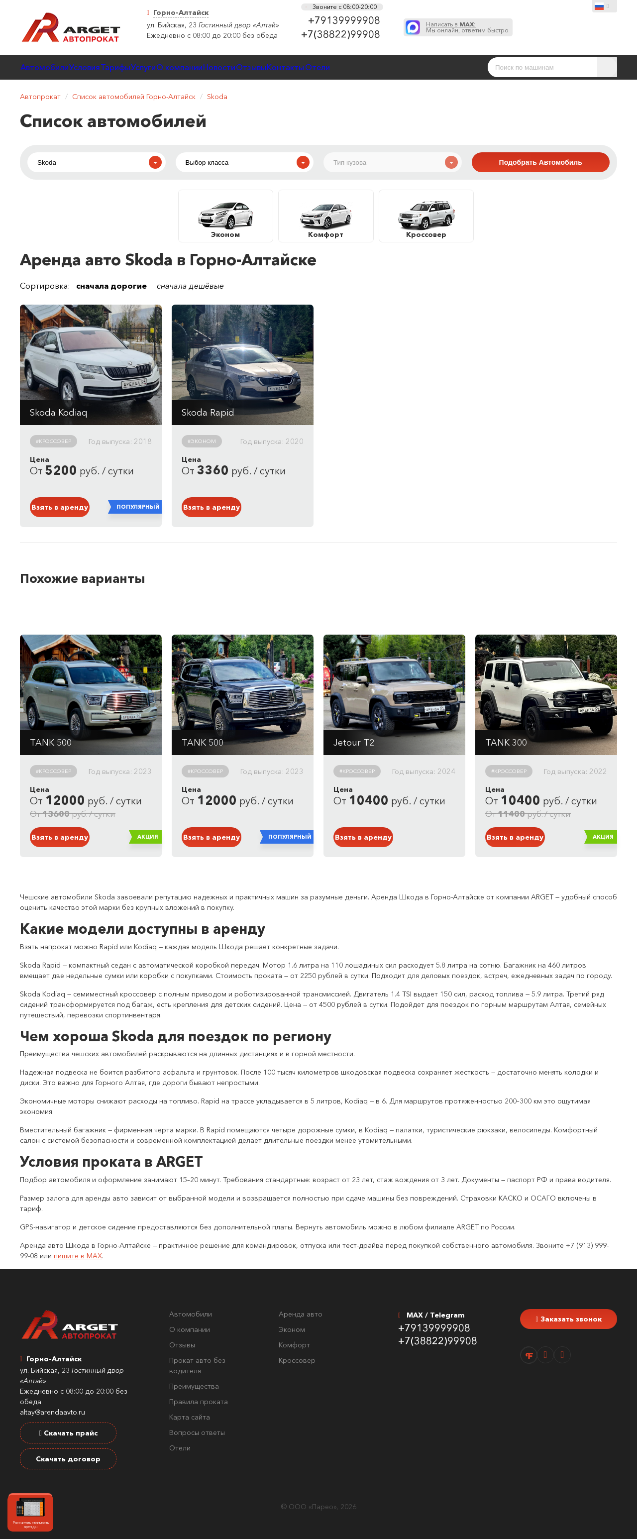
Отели (464, 67)
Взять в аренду (59, 507)
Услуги (205, 67)
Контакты (416, 67)
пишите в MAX (78, 1255)
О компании (259, 67)
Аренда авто (300, 1314)
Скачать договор (68, 1458)
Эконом (292, 1329)
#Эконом (202, 441)
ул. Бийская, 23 (172, 24)
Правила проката (198, 1401)
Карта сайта (189, 1417)
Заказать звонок (568, 1319)
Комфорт (294, 1344)
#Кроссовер (53, 441)
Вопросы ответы (197, 1432)
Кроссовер (297, 1360)
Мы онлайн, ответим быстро (467, 27)
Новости (316, 67)
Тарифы (160, 67)
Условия (112, 67)
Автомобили (53, 67)
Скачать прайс (68, 1433)
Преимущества (194, 1386)
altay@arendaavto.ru (52, 1412)
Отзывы (364, 67)
